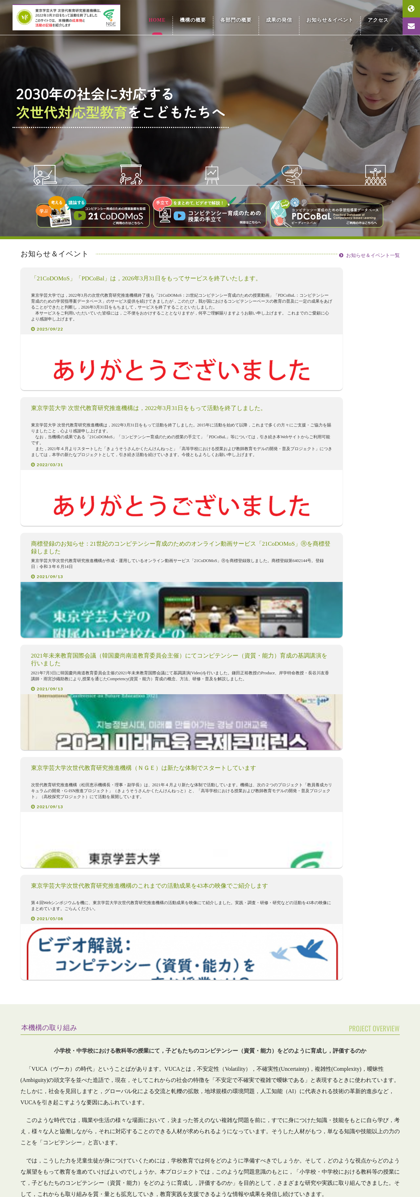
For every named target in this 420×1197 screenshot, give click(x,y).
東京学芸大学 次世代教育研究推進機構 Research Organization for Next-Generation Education (84, 17)
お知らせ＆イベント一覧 (373, 252)
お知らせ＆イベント (334, 17)
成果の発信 (286, 17)
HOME (170, 14)
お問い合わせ (411, 26)
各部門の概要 (246, 17)
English (411, 8)
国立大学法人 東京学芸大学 (362, 1154)
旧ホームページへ (88, 1177)
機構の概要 (205, 17)
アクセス (379, 17)
